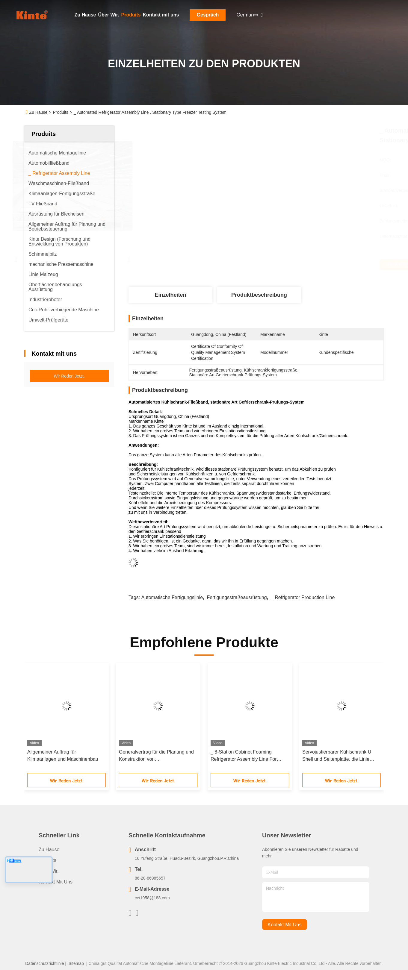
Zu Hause (85, 14)
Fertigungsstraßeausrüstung (237, 597)
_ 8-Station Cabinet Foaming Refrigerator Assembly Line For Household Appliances (244, 756)
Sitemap (76, 963)
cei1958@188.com (152, 897)
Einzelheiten (170, 295)
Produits (131, 14)
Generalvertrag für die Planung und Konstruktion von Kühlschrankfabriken (156, 756)
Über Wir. (108, 14)
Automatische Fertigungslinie (172, 597)
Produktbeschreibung (259, 295)
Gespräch (208, 14)
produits (47, 860)
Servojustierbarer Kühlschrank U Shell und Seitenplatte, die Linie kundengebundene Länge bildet (336, 756)
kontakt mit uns (285, 924)
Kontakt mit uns (161, 14)
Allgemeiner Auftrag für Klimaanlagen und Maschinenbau (62, 755)
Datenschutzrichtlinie (44, 963)
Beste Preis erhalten (289, 264)
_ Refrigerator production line (303, 597)
